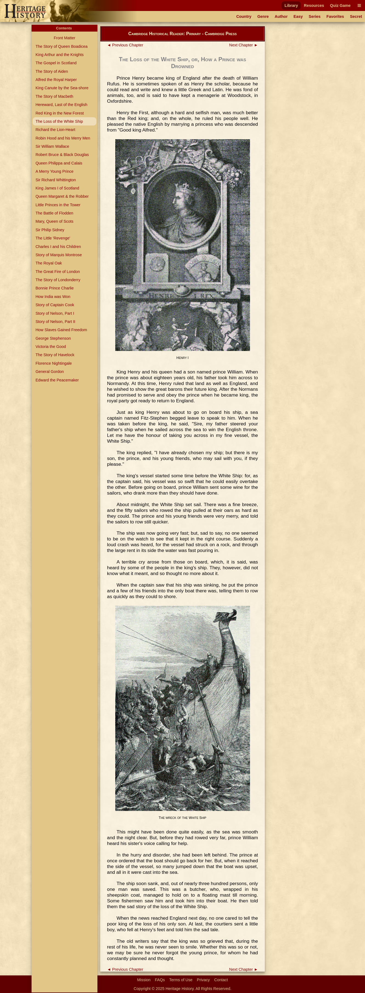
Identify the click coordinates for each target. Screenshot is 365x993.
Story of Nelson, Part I (54, 313)
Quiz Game (340, 5)
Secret (356, 16)
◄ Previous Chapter (125, 45)
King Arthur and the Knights (59, 54)
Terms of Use (181, 980)
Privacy (203, 980)
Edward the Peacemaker (57, 380)
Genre (263, 16)
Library (291, 5)
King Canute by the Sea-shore (61, 88)
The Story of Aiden (51, 71)
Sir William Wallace (52, 146)
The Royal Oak (48, 263)
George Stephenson (53, 338)
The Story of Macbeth (54, 96)
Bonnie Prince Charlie (54, 288)
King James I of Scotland (57, 188)
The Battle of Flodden (54, 213)
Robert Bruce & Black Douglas (62, 154)
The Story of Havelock (54, 355)
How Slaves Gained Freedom (61, 330)
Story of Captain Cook (54, 305)
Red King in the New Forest (59, 113)
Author (281, 16)
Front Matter (64, 38)
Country (243, 16)
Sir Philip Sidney (49, 230)
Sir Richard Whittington (55, 180)
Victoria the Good (50, 346)
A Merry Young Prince (54, 171)
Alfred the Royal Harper (56, 79)
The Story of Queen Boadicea (61, 46)
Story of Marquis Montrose (58, 255)
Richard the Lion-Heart (55, 129)
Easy (298, 16)
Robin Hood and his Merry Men (62, 138)
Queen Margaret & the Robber (62, 196)
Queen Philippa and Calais (58, 163)
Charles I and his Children (58, 246)
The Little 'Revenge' (52, 238)
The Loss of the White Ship (59, 121)
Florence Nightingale (53, 363)
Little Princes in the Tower (57, 205)
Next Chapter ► (243, 45)
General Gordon (49, 371)
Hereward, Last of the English (61, 104)
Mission (144, 980)
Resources (314, 5)
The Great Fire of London (57, 271)
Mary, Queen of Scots (54, 221)
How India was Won (52, 296)
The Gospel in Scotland (56, 63)
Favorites (335, 16)
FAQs (160, 980)
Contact (221, 980)
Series (315, 16)
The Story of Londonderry (57, 280)
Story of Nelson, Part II (55, 321)
